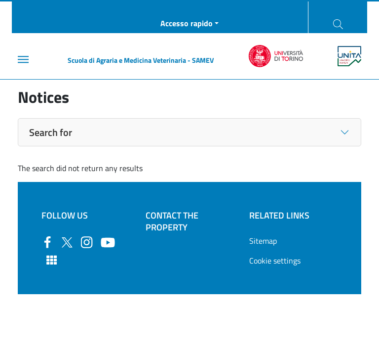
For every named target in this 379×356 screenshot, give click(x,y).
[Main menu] (23, 59)
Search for (50, 132)
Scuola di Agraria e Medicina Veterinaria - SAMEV (141, 60)
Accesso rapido (186, 23)
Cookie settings (275, 261)
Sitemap (263, 241)
